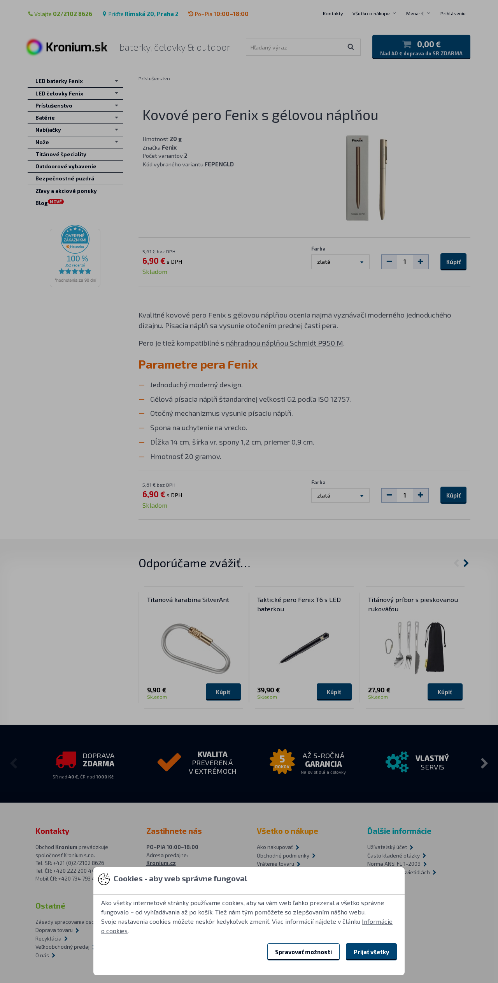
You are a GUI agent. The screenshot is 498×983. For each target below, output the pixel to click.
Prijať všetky (371, 951)
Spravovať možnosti (303, 951)
